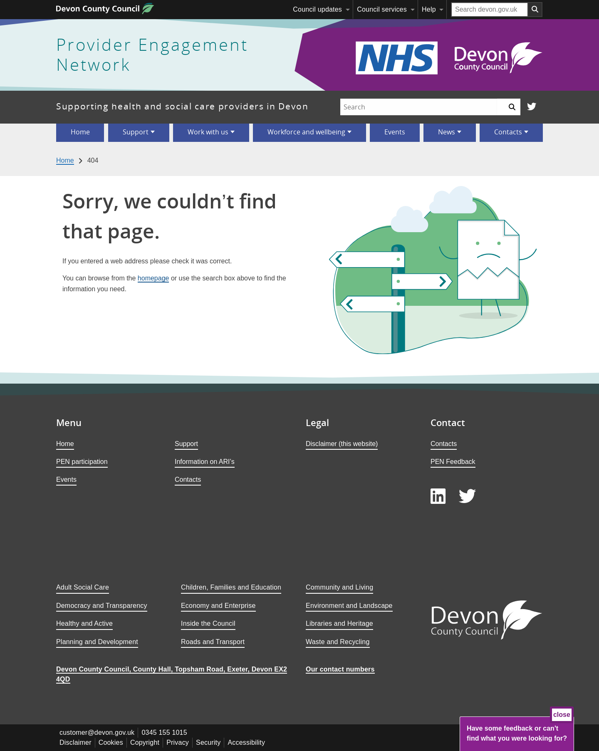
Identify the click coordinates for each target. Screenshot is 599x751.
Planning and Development (97, 641)
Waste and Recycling (338, 641)
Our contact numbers (340, 669)
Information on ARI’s (205, 461)
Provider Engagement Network (152, 55)
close (561, 714)
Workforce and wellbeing (306, 131)
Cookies (111, 742)
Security (208, 742)
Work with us (208, 131)
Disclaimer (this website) (342, 443)
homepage (153, 278)
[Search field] (489, 9)
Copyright (144, 742)
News (446, 131)
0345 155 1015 (164, 732)
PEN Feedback (453, 461)
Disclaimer (75, 742)
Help (429, 9)
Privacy (177, 742)
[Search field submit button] (535, 9)
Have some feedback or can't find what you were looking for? (517, 733)
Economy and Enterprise (218, 605)
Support (136, 131)
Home (80, 131)
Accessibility (246, 742)
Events (394, 131)
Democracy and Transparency (101, 605)
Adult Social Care (82, 587)
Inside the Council (208, 623)
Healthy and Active (84, 623)
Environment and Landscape (349, 605)
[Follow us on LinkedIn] (438, 497)
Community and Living (339, 587)
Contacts (508, 131)
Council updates (317, 9)
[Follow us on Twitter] (531, 107)
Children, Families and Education (231, 587)
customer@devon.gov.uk (96, 732)
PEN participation (82, 461)
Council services (382, 9)
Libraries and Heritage (339, 623)
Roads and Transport (213, 641)
